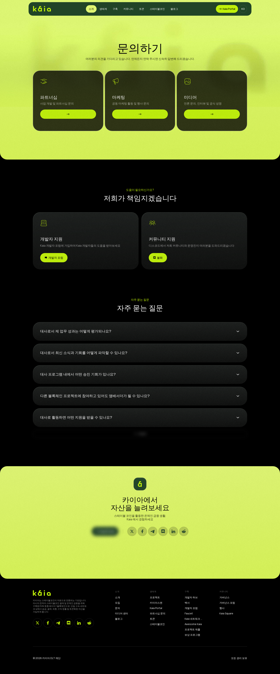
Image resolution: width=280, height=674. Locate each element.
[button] (91, 9)
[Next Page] (140, 439)
